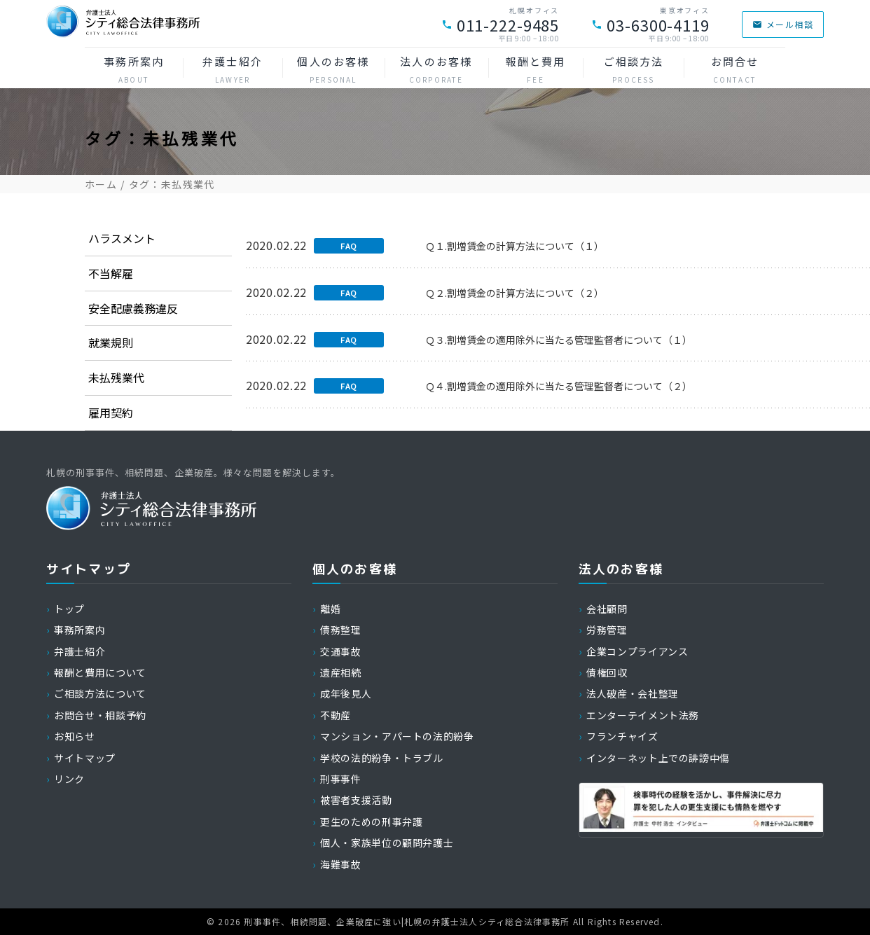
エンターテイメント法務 (642, 715)
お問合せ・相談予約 (100, 715)
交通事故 (340, 651)
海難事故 (340, 864)
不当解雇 (110, 273)
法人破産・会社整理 (632, 693)
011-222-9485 (500, 24)
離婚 (330, 609)
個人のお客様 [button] (333, 69)
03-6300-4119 (650, 24)
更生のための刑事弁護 (371, 822)
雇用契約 (110, 412)
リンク (69, 779)
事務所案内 (134, 69)
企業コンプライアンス (637, 651)
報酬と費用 (535, 69)
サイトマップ (85, 758)
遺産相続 (340, 672)
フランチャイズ (622, 736)
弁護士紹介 (232, 69)
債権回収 (607, 672)
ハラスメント (122, 238)
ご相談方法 (633, 69)
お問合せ (734, 69)
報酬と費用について (100, 672)
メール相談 (782, 24)
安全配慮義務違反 (133, 308)
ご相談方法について (100, 693)
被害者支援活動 (356, 800)
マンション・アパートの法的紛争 (397, 736)
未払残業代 (116, 377)
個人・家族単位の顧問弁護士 (386, 843)
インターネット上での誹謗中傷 (658, 758)
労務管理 (607, 630)
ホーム (101, 184)
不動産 (335, 715)
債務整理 (340, 630)
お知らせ (74, 736)
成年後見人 (345, 693)
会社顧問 (607, 609)
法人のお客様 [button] (436, 69)
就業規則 (110, 342)
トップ (69, 609)
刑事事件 (340, 779)
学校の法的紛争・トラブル (381, 758)
